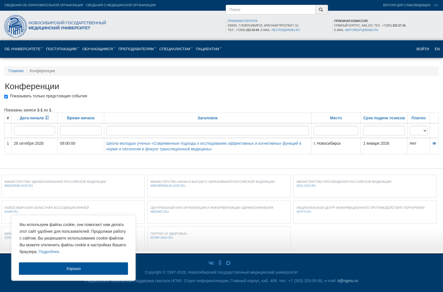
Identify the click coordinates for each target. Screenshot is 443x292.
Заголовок (207, 118)
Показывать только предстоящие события (45, 96)
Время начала (80, 118)
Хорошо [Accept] (73, 268)
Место (336, 118)
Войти (422, 49)
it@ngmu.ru (348, 280)
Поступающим (62, 49)
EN (437, 49)
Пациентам (209, 49)
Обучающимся (99, 49)
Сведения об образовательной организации (43, 5)
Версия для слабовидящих (407, 5)
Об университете (24, 49)
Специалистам (176, 49)
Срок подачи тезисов (384, 118)
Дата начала (32, 118)
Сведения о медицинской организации (121, 5)
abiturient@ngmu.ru (361, 30)
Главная (15, 71)
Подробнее (49, 251)
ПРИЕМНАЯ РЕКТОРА (242, 21)
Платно (418, 118)
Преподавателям (137, 49)
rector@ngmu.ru (286, 30)
